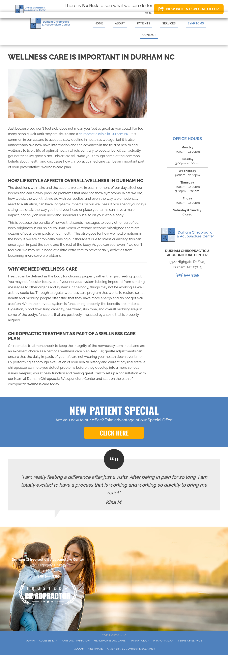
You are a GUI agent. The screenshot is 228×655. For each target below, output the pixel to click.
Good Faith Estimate (88, 648)
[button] (114, 433)
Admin (30, 640)
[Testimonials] (114, 484)
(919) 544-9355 (187, 275)
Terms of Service (190, 640)
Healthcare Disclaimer (110, 640)
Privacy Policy (163, 640)
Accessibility (48, 640)
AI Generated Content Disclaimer (130, 648)
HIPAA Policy (140, 640)
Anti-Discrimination (76, 640)
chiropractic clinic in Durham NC (104, 134)
